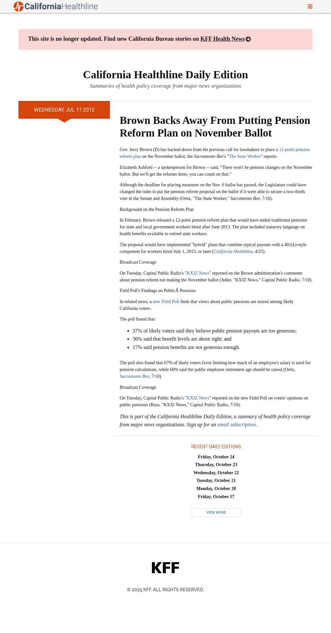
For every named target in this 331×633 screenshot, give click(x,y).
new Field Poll (166, 301)
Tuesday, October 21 (216, 480)
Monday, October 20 (216, 488)
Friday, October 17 (216, 496)
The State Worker (245, 156)
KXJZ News (198, 273)
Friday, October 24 (216, 456)
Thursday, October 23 (216, 464)
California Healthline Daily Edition (165, 75)
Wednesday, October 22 (216, 472)
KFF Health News (222, 39)
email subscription (237, 424)
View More (216, 512)
